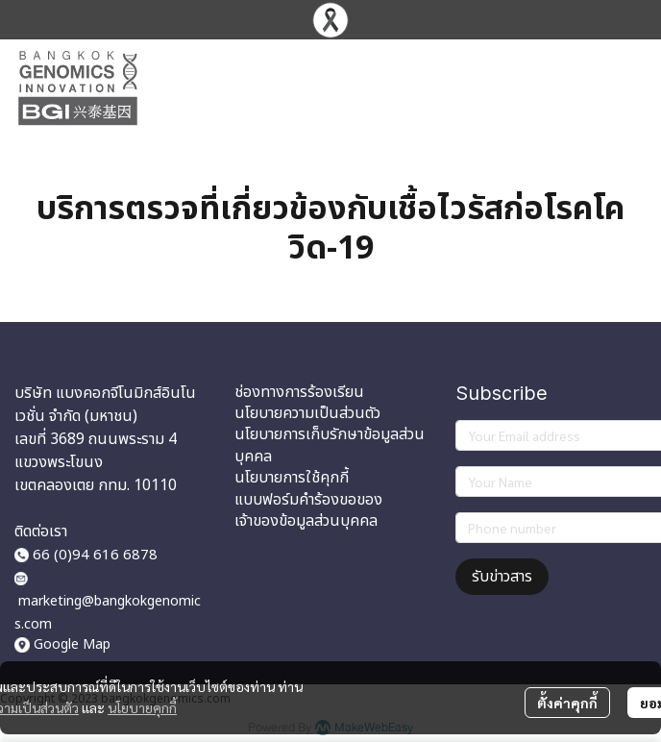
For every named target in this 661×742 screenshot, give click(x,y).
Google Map (72, 644)
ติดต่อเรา (40, 531)
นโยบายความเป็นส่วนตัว (307, 413)
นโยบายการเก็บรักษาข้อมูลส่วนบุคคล (329, 445)
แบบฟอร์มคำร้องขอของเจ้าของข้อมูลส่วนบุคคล (308, 510)
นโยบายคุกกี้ (142, 707)
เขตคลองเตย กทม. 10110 (95, 485)
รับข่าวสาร (502, 576)
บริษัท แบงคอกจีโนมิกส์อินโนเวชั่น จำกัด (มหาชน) (105, 405)
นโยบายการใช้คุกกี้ (291, 477)
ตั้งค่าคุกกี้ (567, 702)
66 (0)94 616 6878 (86, 555)
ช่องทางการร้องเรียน (299, 392)
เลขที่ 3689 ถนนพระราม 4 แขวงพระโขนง (95, 451)
